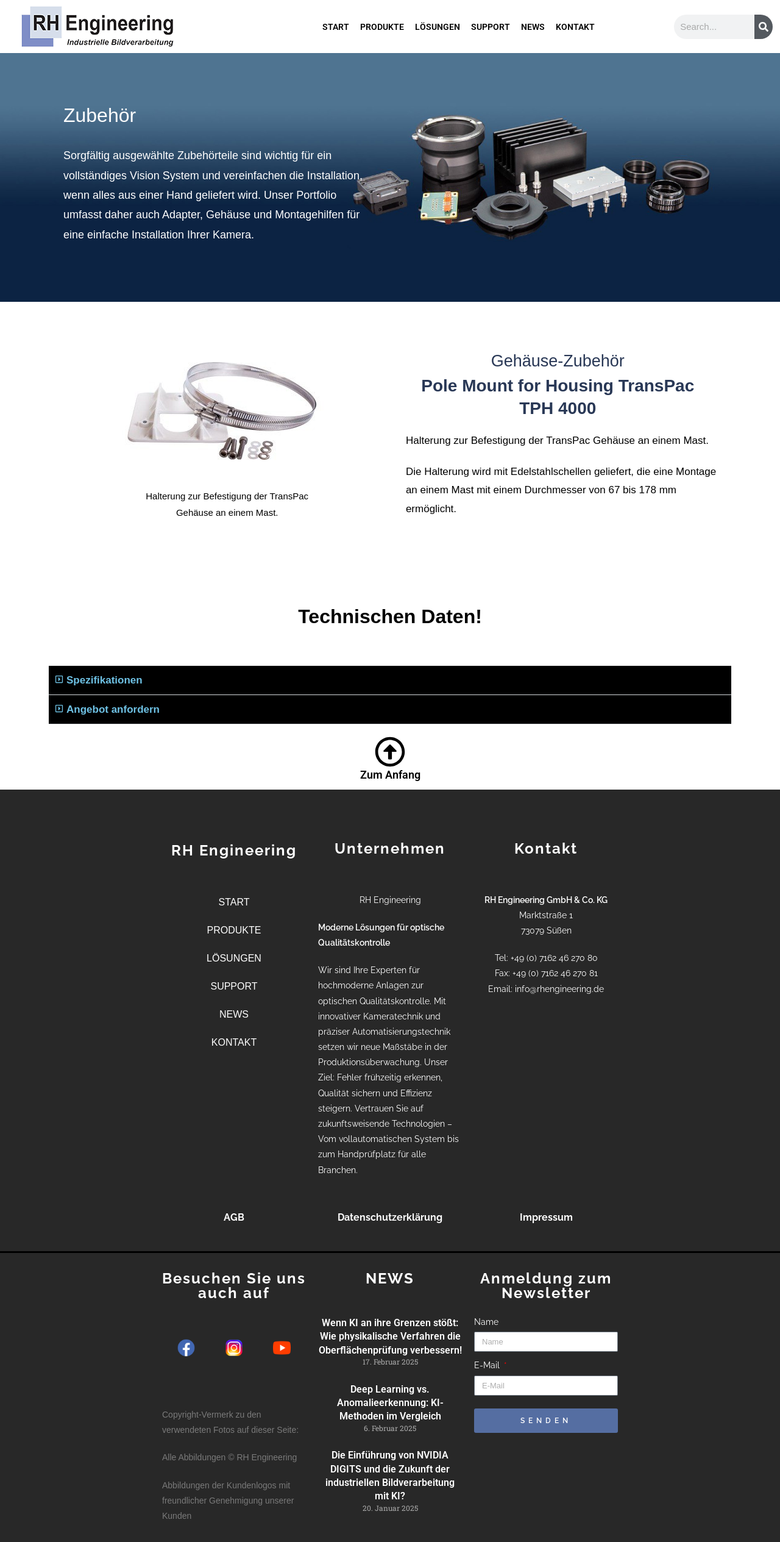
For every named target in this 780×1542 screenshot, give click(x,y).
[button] (390, 680)
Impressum (546, 1217)
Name (486, 1322)
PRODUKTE (382, 18)
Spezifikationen (104, 680)
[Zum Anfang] (390, 752)
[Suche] (763, 27)
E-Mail (488, 1365)
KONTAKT (575, 18)
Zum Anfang (390, 774)
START (335, 18)
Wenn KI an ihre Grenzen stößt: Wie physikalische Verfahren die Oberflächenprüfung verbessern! (390, 1336)
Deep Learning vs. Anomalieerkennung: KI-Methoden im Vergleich (390, 1402)
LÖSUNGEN (437, 18)
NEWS (533, 18)
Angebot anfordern (113, 709)
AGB (234, 1217)
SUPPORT (490, 18)
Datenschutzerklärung (390, 1217)
